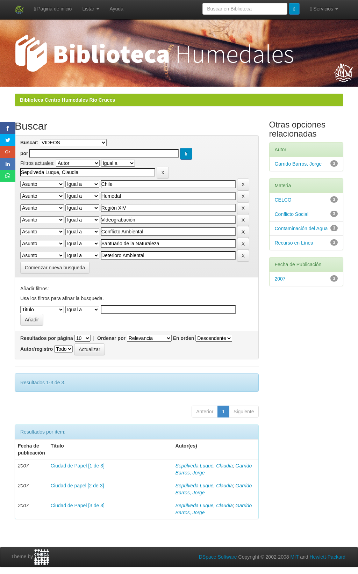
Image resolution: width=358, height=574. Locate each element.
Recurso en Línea (294, 243)
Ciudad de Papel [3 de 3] (78, 505)
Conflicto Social (292, 214)
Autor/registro (36, 349)
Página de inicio (53, 9)
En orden (183, 338)
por (24, 153)
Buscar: (29, 142)
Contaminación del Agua (301, 228)
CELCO (283, 200)
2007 (280, 279)
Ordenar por (111, 338)
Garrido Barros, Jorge (298, 164)
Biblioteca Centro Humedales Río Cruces (67, 100)
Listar (90, 9)
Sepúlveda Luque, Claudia (204, 465)
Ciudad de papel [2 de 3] (77, 485)
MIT (294, 557)
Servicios (324, 9)
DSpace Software (218, 557)
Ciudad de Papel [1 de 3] (78, 465)
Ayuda (116, 9)
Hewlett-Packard (327, 557)
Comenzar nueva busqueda (55, 267)
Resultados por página (46, 338)
